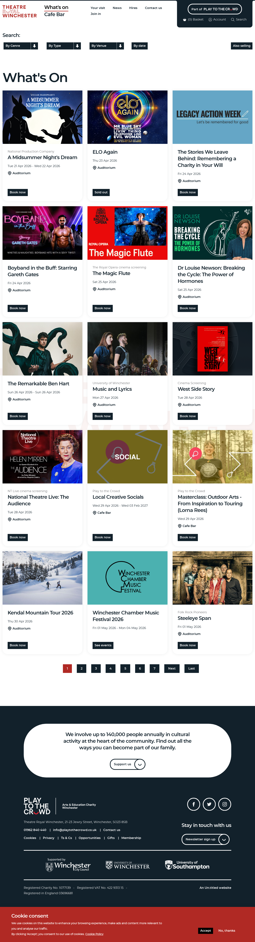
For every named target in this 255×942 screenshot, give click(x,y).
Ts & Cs (66, 838)
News (117, 8)
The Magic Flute (111, 273)
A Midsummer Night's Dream (42, 157)
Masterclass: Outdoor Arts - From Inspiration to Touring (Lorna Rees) (210, 504)
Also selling (241, 45)
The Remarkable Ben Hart (38, 383)
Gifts (111, 838)
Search (239, 19)
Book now (18, 192)
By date (140, 45)
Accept (205, 930)
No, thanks (226, 930)
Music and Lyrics (112, 389)
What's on (56, 7)
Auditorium (22, 173)
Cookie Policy (94, 934)
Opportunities (90, 838)
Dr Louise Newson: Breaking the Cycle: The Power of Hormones (211, 275)
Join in (96, 14)
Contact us (153, 8)
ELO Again (105, 152)
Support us (122, 764)
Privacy (48, 838)
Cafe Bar (54, 14)
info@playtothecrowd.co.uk (74, 830)
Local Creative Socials (118, 497)
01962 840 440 (35, 830)
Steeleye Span (194, 618)
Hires (133, 8)
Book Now (188, 192)
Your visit (98, 8)
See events (103, 645)
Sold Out (101, 192)
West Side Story (196, 389)
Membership (131, 838)
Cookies (30, 838)
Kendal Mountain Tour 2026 (40, 613)
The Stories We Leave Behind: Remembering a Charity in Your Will (207, 159)
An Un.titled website (215, 887)
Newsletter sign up (200, 839)
